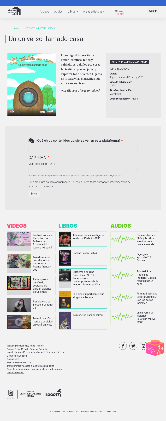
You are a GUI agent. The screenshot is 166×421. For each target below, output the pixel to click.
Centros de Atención (17, 355)
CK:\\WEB (120, 11)
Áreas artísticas (92, 11)
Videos (45, 11)
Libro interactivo (119, 68)
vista (31, 241)
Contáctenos (13, 359)
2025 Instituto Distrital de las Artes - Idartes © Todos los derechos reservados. (83, 411)
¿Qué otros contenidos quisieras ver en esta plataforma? (78, 140)
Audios (58, 11)
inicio (16, 28)
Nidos (135, 98)
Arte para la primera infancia (40, 28)
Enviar (34, 193)
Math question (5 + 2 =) (42, 163)
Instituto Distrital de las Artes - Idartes (25, 345)
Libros (72, 11)
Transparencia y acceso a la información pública (30, 366)
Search (153, 10)
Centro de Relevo (15, 372)
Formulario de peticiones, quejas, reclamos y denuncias (34, 369)
